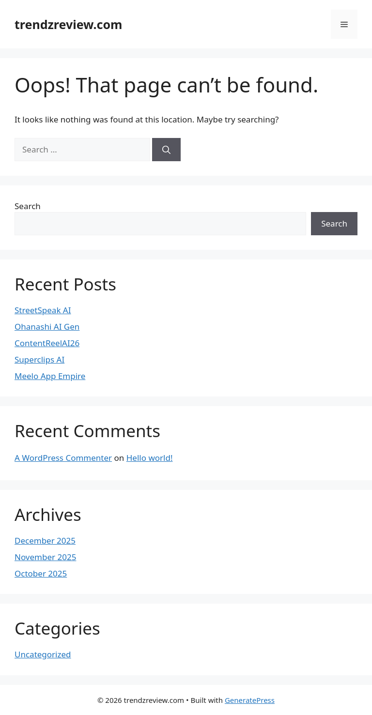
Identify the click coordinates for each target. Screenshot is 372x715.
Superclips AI (39, 359)
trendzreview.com (68, 24)
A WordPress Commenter (63, 457)
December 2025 (45, 540)
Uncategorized (43, 654)
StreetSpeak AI (43, 310)
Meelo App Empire (50, 375)
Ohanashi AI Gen (47, 326)
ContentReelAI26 (47, 343)
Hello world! (149, 457)
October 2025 (41, 573)
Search (28, 206)
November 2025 (45, 557)
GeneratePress (250, 700)
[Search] (166, 149)
